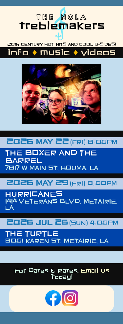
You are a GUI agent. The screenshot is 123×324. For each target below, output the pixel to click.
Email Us (95, 271)
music (55, 53)
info (18, 53)
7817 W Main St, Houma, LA (51, 169)
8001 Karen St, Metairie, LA (56, 242)
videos (98, 53)
